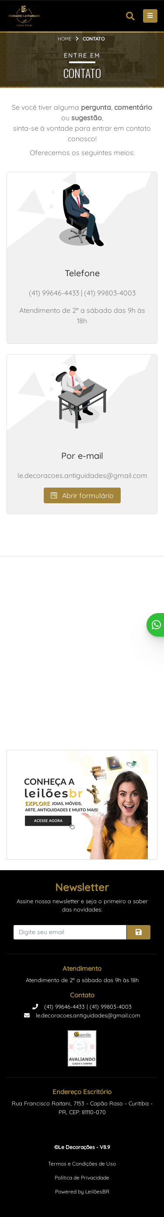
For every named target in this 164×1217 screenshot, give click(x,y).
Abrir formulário (82, 495)
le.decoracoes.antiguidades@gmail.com (82, 1015)
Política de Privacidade (82, 1177)
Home (64, 39)
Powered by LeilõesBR (82, 1191)
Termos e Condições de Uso (82, 1163)
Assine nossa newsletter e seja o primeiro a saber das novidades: (82, 905)
